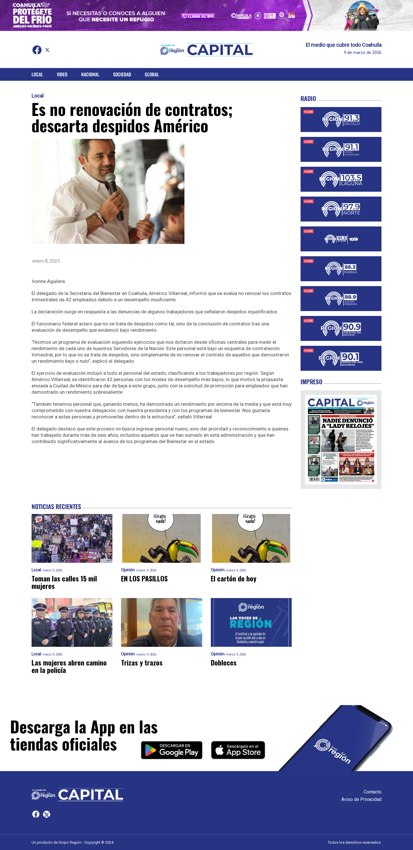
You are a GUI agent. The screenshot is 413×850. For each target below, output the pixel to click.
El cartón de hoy (233, 578)
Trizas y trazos (142, 662)
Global (152, 74)
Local (37, 74)
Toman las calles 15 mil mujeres (64, 582)
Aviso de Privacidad (361, 799)
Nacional (90, 74)
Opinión (128, 570)
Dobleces (224, 662)
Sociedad (122, 74)
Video (62, 74)
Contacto (372, 792)
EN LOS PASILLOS (144, 578)
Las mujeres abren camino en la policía (69, 666)
